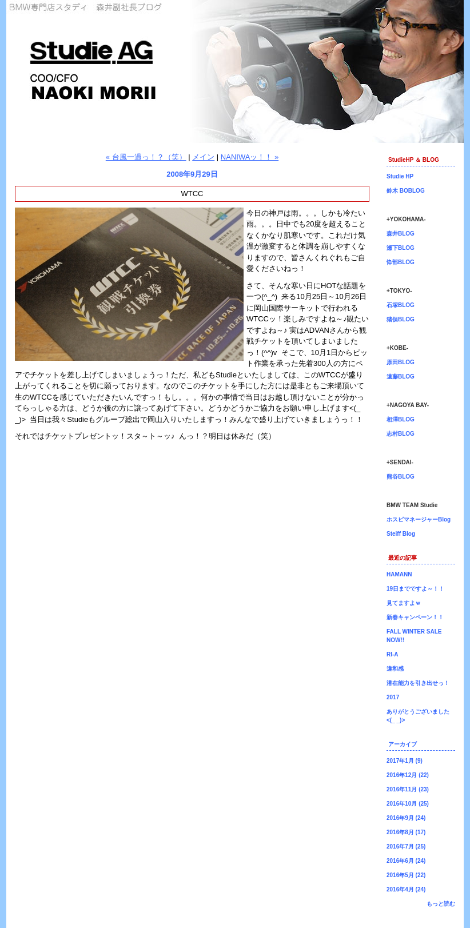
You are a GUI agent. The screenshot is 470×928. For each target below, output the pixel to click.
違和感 (395, 669)
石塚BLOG (401, 305)
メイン (203, 157)
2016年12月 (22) (408, 775)
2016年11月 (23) (408, 789)
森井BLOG (401, 233)
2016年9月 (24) (406, 818)
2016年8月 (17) (406, 832)
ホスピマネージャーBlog (419, 519)
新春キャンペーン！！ (415, 617)
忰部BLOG (401, 262)
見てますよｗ (404, 603)
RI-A (393, 654)
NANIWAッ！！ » (249, 157)
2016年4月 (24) (406, 889)
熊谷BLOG (401, 476)
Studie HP (400, 176)
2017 (393, 697)
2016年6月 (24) (406, 861)
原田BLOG (401, 362)
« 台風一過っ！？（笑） (146, 157)
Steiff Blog (401, 534)
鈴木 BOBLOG (406, 191)
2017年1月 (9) (405, 761)
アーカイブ (402, 744)
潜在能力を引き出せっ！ (418, 683)
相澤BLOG (401, 419)
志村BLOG (401, 434)
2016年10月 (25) (408, 803)
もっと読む (441, 904)
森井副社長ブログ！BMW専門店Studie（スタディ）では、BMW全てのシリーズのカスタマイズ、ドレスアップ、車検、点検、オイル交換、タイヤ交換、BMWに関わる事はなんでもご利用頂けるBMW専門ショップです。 (235, 71)
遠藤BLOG (401, 376)
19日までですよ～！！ (415, 589)
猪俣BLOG (401, 319)
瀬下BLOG (401, 248)
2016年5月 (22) (406, 875)
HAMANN (399, 574)
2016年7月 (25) (406, 846)
